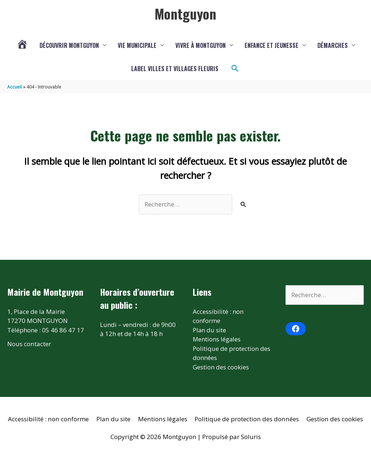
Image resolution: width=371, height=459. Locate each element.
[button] (235, 68)
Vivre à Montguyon (200, 45)
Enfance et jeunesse (272, 45)
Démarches (332, 45)
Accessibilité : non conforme (49, 419)
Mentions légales (217, 339)
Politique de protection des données (246, 419)
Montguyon (185, 13)
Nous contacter (29, 344)
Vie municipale (137, 45)
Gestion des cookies (221, 367)
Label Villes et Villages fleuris (174, 68)
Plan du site (209, 330)
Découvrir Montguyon (69, 45)
